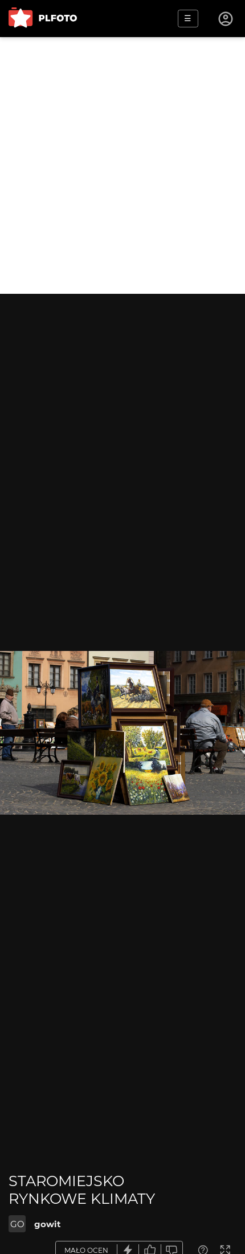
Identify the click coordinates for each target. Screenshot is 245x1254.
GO (17, 1224)
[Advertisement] (122, 165)
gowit (47, 1224)
